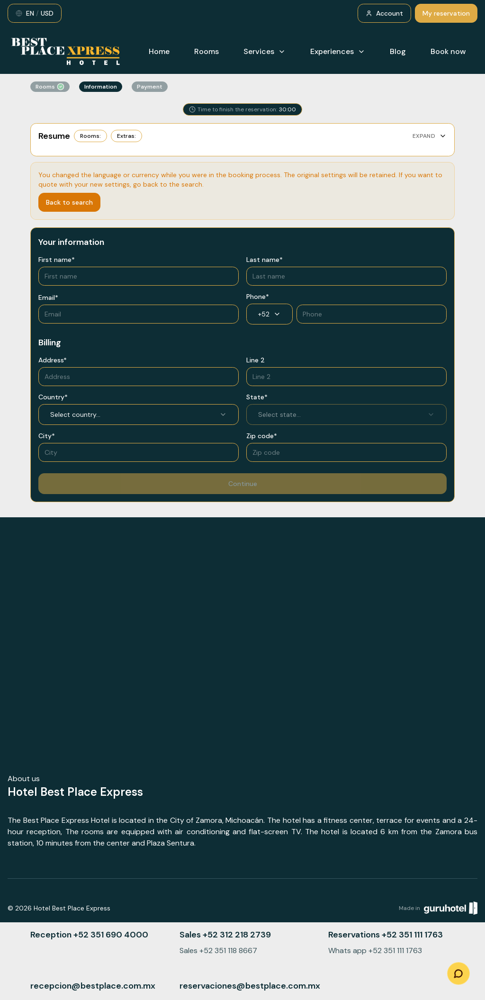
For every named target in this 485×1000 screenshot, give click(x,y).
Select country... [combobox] (138, 414)
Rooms (206, 51)
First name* (56, 259)
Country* (53, 397)
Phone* (257, 296)
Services (264, 51)
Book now (448, 51)
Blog (398, 51)
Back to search (69, 202)
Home (159, 51)
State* (257, 397)
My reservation (446, 13)
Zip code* (261, 435)
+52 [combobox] (269, 314)
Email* (48, 297)
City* (46, 435)
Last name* (264, 259)
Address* (52, 360)
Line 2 (255, 360)
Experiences (337, 51)
